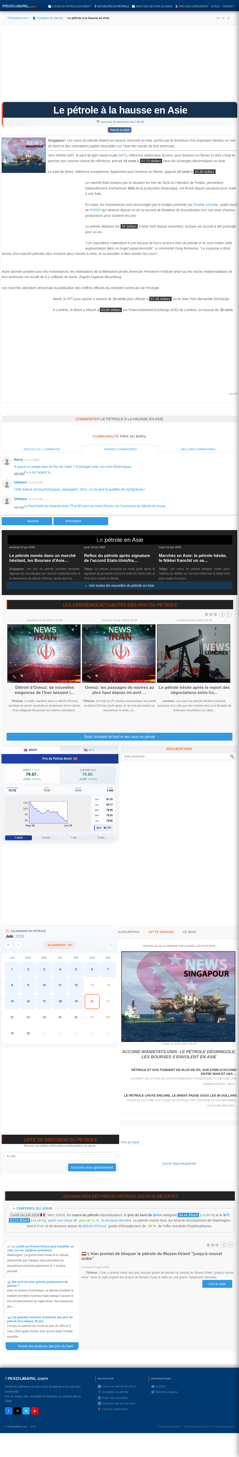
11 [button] (60, 985)
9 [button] (28, 985)
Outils (215, 6)
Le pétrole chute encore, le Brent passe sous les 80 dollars (180, 1095)
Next (229, 614)
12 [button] (76, 985)
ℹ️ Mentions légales (164, 1392)
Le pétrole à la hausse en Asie (120, 110)
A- (228, 18)
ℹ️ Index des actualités (113, 1398)
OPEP (96, 210)
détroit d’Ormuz (94, 1226)
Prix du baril (130, 1142)
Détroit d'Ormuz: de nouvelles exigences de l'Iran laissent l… (45, 690)
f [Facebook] (8, 1411)
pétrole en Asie (123, 539)
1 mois (18, 837)
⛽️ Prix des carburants (191, 6)
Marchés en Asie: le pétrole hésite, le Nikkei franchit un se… (193, 558)
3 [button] (44, 969)
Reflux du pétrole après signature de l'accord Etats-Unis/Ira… (117, 558)
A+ (218, 18)
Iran (41, 1226)
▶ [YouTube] (35, 1410)
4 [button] (60, 969)
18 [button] (60, 1001)
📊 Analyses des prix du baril (152, 6)
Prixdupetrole (106, 407)
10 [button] (44, 985)
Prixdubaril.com (18, 18)
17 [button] (44, 1001)
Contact (228, 6)
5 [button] (76, 969)
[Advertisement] (119, 65)
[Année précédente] (8, 945)
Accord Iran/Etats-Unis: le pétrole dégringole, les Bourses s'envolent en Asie (179, 1054)
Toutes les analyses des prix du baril (48, 1346)
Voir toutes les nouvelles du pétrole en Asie (119, 585)
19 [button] (76, 1001)
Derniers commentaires (120, 449)
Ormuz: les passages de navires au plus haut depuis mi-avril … (119, 690)
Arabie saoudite (206, 205)
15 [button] (12, 1001)
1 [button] (12, 969)
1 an (73, 837)
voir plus (19, 473)
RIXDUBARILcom (26, 1378)
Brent (157, 1215)
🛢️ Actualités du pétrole (111, 6)
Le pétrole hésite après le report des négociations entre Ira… (194, 690)
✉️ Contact (158, 1386)
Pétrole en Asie (119, 129)
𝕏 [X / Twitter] (17, 1410)
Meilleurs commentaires (198, 449)
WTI (123, 155)
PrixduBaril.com (18, 1426)
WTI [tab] (89, 750)
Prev (222, 614)
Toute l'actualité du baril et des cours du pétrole (119, 737)
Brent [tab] (31, 750)
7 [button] (108, 969)
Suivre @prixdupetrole (179, 1163)
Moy (99, 828)
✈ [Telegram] (26, 1411)
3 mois (46, 837)
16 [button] (28, 1001)
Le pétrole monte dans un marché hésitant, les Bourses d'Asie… (42, 558)
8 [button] (12, 985)
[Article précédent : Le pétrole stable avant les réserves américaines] (27, 521)
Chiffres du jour (34, 1208)
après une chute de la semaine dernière (89, 1220)
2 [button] (28, 969)
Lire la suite (217, 1284)
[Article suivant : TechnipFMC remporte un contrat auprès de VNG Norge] (80, 521)
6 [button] (92, 969)
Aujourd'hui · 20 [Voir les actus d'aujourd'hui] (59, 945)
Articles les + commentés (41, 449)
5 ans (101, 837)
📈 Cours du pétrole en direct (69, 6)
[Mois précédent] (18, 945)
